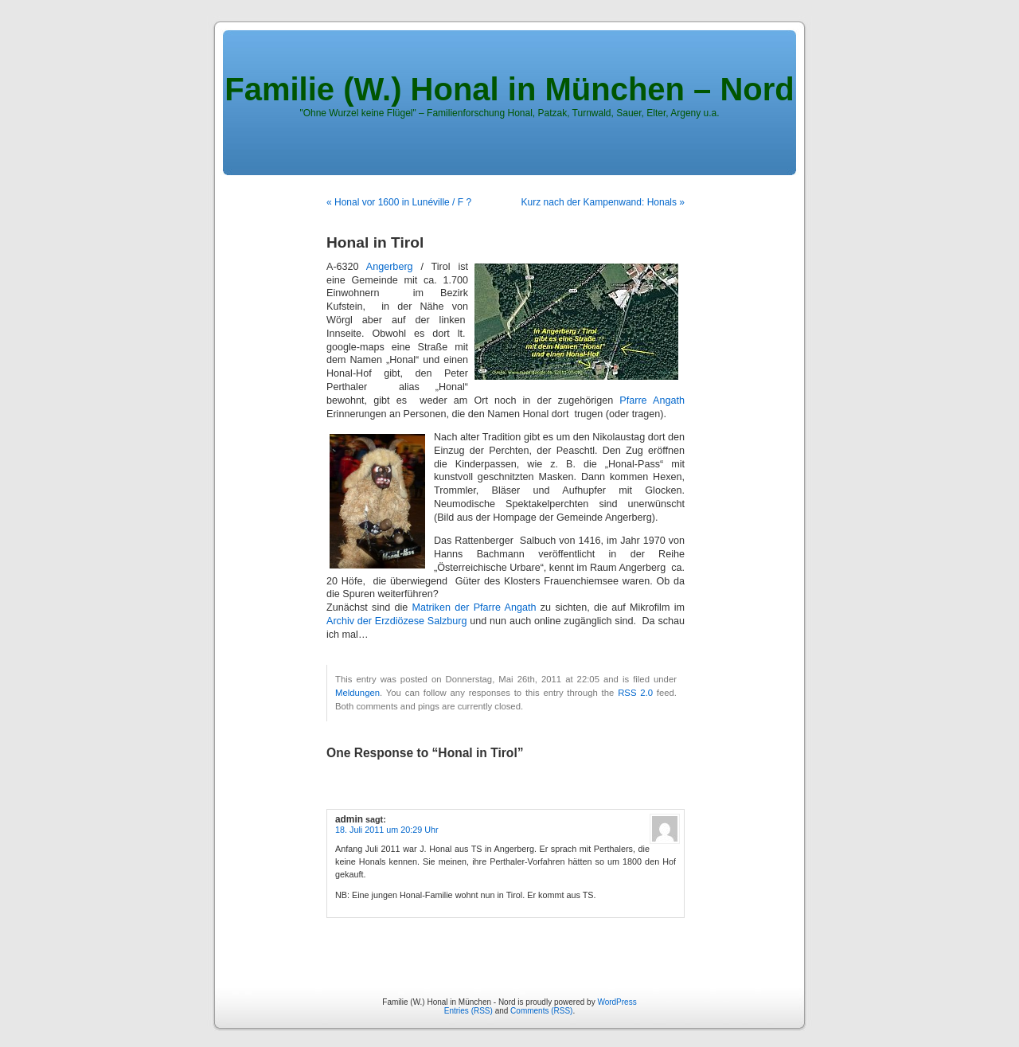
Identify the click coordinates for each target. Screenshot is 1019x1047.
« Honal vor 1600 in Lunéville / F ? (398, 202)
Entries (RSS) (468, 1010)
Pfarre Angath (652, 400)
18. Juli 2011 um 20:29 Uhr (387, 829)
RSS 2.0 (635, 692)
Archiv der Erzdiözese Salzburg (396, 621)
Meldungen (357, 692)
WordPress (616, 1002)
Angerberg (389, 266)
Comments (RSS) (541, 1010)
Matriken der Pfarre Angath (474, 607)
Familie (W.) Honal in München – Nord (509, 89)
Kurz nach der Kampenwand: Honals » (603, 202)
